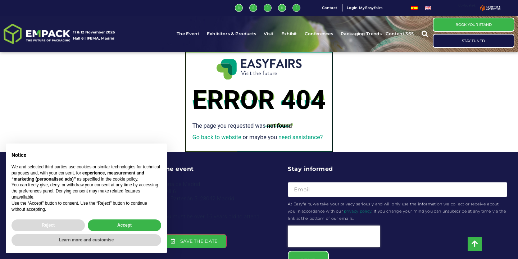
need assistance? (300, 137)
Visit (270, 33)
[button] (425, 34)
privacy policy (358, 211)
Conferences (321, 33)
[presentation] (334, 236)
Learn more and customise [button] (86, 239)
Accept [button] (124, 225)
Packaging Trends (361, 33)
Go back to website (216, 137)
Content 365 (401, 33)
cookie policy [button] (125, 179)
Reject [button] (48, 225)
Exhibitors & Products (233, 33)
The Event (190, 33)
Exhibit (291, 33)
